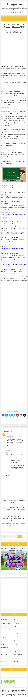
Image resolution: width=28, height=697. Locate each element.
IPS (2, 630)
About (17, 690)
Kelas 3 (16, 633)
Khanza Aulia (15, 455)
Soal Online (17, 658)
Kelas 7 (16, 640)
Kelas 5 (16, 637)
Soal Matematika (6, 658)
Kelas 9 (16, 644)
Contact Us (22, 690)
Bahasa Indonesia (19, 620)
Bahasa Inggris (5, 623)
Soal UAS (3, 661)
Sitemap (18, 691)
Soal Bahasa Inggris (19, 654)
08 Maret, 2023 (17, 436)
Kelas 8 (3, 644)
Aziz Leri (10, 436)
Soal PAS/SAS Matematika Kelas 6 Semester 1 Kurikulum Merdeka (13, 549)
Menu (14, 18)
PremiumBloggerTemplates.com (14, 695)
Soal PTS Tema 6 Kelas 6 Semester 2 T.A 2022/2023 (14, 25)
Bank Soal (9, 32)
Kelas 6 (15, 32)
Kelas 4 (3, 637)
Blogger (14, 693)
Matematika (4, 647)
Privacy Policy (11, 691)
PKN (15, 647)
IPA (15, 627)
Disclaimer (5, 691)
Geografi (3, 627)
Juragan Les (14, 4)
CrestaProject (9, 694)
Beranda (15, 426)
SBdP (2, 651)
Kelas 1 (16, 630)
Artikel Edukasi (5, 620)
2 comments (14, 34)
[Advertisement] (14, 51)
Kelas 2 (3, 633)
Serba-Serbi (4, 654)
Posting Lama (23, 426)
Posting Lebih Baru (6, 426)
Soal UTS (19, 32)
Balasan (9, 450)
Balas (8, 445)
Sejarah (16, 651)
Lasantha (23, 694)
